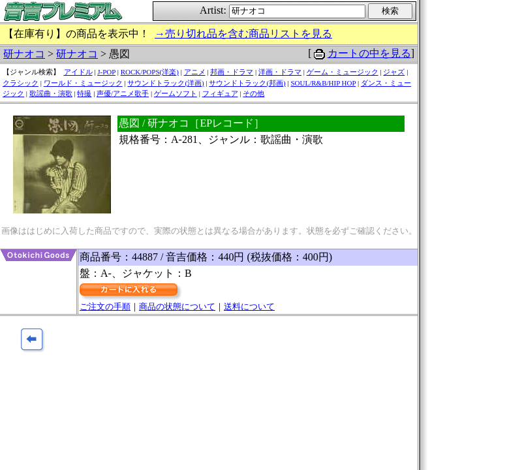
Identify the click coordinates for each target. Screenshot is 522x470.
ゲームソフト (175, 93)
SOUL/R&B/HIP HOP (323, 83)
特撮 (84, 93)
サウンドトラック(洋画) (165, 83)
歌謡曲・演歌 (50, 93)
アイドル (78, 72)
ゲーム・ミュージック (342, 72)
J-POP (106, 72)
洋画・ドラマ (279, 72)
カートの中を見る (369, 53)
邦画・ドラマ (231, 72)
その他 (253, 93)
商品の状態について (177, 306)
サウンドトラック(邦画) (247, 83)
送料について (249, 306)
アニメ (195, 72)
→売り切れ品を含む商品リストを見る (243, 33)
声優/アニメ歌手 (123, 93)
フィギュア (220, 93)
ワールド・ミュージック (83, 83)
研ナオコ (24, 53)
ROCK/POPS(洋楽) (150, 72)
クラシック (20, 83)
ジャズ (394, 72)
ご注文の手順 (105, 306)
